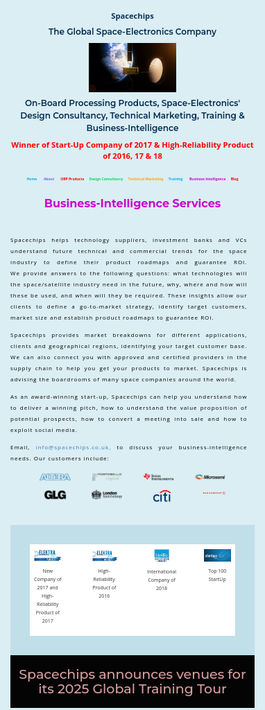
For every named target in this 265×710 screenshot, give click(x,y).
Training (176, 179)
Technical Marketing (146, 179)
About (49, 179)
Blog (235, 179)
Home (31, 179)
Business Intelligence (208, 179)
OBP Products (72, 179)
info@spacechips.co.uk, (76, 447)
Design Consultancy (106, 179)
